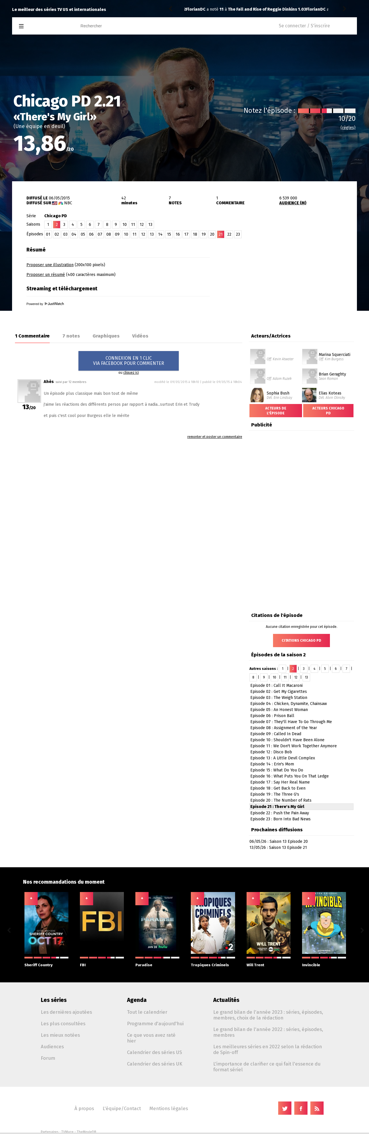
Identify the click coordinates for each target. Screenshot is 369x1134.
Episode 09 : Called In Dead (275, 733)
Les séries (54, 1000)
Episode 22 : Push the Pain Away (279, 813)
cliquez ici (131, 373)
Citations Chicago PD (301, 641)
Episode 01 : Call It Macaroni (276, 685)
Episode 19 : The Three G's (274, 794)
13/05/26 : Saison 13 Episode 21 (278, 847)
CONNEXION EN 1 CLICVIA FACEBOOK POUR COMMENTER (128, 360)
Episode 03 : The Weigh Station (278, 697)
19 (203, 234)
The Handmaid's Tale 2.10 (254, 9)
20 (212, 234)
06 (91, 234)
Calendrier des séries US (154, 1052)
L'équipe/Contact (122, 1108)
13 (150, 224)
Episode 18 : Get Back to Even (277, 788)
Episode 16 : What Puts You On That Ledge (289, 776)
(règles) (348, 127)
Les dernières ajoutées (66, 1012)
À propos (84, 1108)
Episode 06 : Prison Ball (272, 715)
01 (48, 234)
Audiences (52, 1046)
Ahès (49, 381)
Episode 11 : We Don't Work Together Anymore (293, 746)
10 (124, 224)
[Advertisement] (289, 280)
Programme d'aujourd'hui (155, 1023)
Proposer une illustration (50, 264)
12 (142, 224)
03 (65, 234)
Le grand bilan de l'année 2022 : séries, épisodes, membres (268, 1032)
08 (108, 234)
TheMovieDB (86, 1132)
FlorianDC (195, 9)
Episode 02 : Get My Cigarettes (278, 691)
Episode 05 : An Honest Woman (279, 709)
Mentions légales (168, 1108)
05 (83, 234)
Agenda (137, 1000)
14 (160, 234)
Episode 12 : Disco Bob (271, 752)
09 (117, 234)
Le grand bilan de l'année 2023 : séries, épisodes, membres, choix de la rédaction (268, 1015)
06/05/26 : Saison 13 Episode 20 (278, 841)
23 (238, 234)
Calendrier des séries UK (154, 1064)
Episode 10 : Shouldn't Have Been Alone (287, 739)
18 (195, 234)
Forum (48, 1058)
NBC (68, 203)
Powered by (45, 304)
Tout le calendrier (147, 1012)
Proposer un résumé (45, 274)
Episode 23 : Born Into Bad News (280, 819)
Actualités (226, 1000)
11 (133, 224)
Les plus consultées (63, 1023)
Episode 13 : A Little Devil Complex (282, 758)
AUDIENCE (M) (292, 203)
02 (57, 234)
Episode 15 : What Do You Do (276, 770)
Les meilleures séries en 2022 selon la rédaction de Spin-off (267, 1049)
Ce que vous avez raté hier (151, 1038)
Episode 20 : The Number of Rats (281, 800)
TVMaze (67, 1132)
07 (100, 234)
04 (74, 234)
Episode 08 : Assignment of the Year (283, 727)
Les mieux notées (60, 1035)
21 (221, 234)
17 (186, 234)
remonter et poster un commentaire (214, 437)
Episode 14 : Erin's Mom (272, 764)
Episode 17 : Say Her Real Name (280, 782)
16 (178, 234)
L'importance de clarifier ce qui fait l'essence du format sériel (266, 1066)
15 (169, 234)
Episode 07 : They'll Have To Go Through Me (291, 721)
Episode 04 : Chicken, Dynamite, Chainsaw (288, 703)
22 (229, 234)
